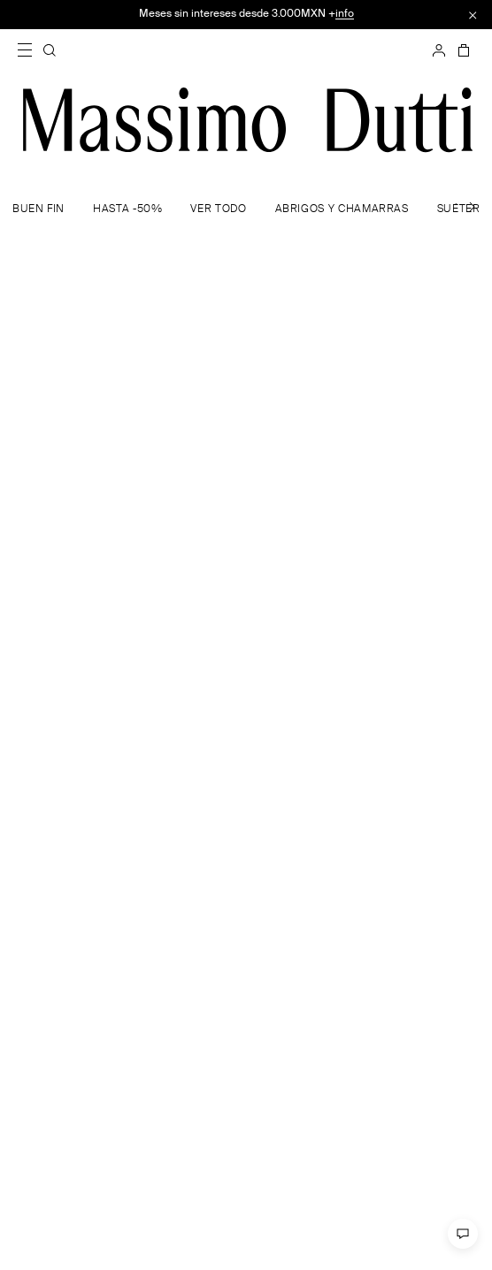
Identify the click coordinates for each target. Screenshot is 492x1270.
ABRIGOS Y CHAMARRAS (342, 209)
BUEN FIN (38, 209)
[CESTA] (462, 50)
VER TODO (218, 209)
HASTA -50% (127, 209)
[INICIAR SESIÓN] (439, 50)
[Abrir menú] (30, 50)
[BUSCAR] (49, 50)
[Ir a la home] (248, 120)
